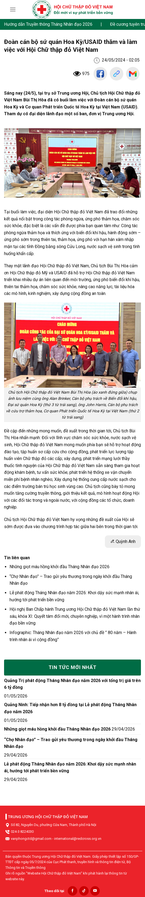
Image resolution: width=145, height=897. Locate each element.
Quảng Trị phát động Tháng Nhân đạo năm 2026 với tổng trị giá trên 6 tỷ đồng (72, 684)
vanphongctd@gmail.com (31, 839)
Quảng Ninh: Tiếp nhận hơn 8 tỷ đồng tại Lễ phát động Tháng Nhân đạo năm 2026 (70, 708)
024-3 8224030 (22, 832)
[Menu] (12, 9)
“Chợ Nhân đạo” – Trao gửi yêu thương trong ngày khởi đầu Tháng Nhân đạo (70, 743)
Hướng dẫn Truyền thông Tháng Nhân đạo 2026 (48, 24)
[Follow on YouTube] (95, 891)
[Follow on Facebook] (72, 891)
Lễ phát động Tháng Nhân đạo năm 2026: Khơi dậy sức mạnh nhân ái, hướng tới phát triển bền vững (70, 767)
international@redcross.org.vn (77, 839)
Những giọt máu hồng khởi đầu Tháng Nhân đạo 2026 (59, 566)
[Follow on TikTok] (84, 891)
